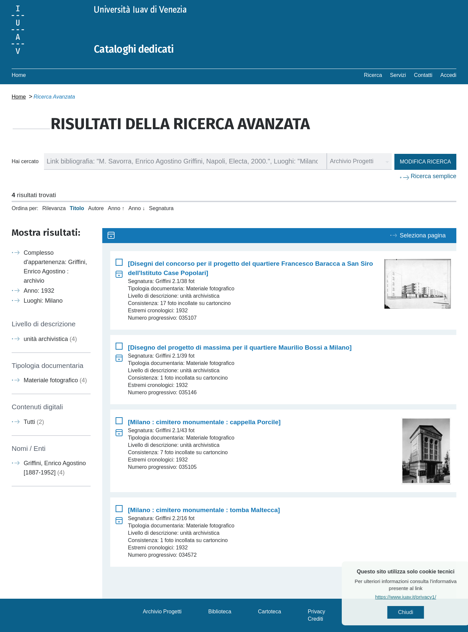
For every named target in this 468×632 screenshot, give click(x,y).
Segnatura (161, 208)
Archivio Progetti (162, 611)
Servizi (398, 75)
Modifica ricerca (425, 161)
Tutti (34, 422)
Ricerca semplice (433, 176)
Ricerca (373, 75)
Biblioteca (219, 611)
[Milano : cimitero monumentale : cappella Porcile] (204, 422)
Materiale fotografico (55, 380)
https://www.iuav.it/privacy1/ (419, 597)
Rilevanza (54, 208)
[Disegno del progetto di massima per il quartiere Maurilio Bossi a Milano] (240, 347)
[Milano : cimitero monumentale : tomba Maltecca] (204, 509)
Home (19, 75)
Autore (96, 208)
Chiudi (419, 612)
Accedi (448, 75)
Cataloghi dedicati (134, 49)
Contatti (423, 75)
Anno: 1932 (39, 290)
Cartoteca (269, 611)
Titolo (77, 208)
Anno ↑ (116, 208)
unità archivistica (50, 339)
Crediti (315, 619)
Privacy (316, 611)
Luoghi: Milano (43, 300)
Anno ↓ (137, 208)
